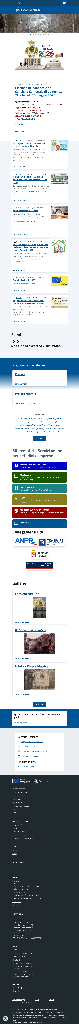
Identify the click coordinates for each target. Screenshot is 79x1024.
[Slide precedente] (13, 342)
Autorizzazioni (17, 828)
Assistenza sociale (40, 418)
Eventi (14, 869)
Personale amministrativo (21, 806)
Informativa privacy (19, 956)
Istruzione (29, 425)
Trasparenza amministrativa (54, 428)
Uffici (14, 812)
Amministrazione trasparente (22, 966)
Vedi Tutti (39, 438)
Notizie (14, 850)
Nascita (58, 425)
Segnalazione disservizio (20, 971)
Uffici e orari (16, 902)
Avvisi (14, 853)
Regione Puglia (16, 3)
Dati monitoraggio (18, 999)
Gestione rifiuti (60, 422)
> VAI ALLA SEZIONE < (26, 119)
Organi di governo (18, 802)
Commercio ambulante (21, 422)
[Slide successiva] (17, 342)
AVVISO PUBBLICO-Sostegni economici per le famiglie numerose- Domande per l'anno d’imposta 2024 (30, 247)
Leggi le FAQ (16, 969)
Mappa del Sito (27, 1002)
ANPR (14, 950)
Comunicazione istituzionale (38, 422)
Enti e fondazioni (18, 799)
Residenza (40, 428)
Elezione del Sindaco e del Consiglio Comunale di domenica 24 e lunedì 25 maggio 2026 (38, 91)
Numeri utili (16, 905)
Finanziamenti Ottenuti (56, 432)
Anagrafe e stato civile (20, 825)
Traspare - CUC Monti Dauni (22, 953)
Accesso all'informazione (24, 418)
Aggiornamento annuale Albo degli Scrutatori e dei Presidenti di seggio (29, 302)
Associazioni (51, 418)
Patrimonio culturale (22, 428)
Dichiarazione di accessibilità (22, 963)
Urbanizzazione (20, 432)
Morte (52, 425)
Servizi (37, 999)
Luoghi (14, 866)
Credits (51, 999)
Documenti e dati (18, 796)
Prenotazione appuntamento (22, 974)
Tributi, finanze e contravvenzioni (23, 838)
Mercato (45, 425)
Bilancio (59, 418)
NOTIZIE (20, 84)
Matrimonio (37, 425)
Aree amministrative (19, 792)
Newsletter (16, 991)
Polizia (33, 428)
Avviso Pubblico (32, 432)
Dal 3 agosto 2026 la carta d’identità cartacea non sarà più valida (29, 144)
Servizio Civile (43, 432)
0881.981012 (24, 889)
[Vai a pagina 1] (30, 34)
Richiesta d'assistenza (20, 976)
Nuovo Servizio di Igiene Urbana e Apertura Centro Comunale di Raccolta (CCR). (30, 179)
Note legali (16, 960)
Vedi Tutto (39, 704)
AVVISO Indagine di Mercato (25, 210)
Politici (14, 809)
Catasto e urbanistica (19, 831)
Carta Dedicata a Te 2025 (24, 280)
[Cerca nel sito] (63, 9)
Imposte (21, 425)
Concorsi (51, 422)
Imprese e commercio (19, 835)
